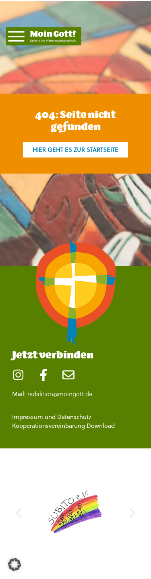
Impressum (27, 417)
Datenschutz (74, 417)
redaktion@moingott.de (59, 393)
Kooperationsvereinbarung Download (63, 425)
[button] (18, 513)
